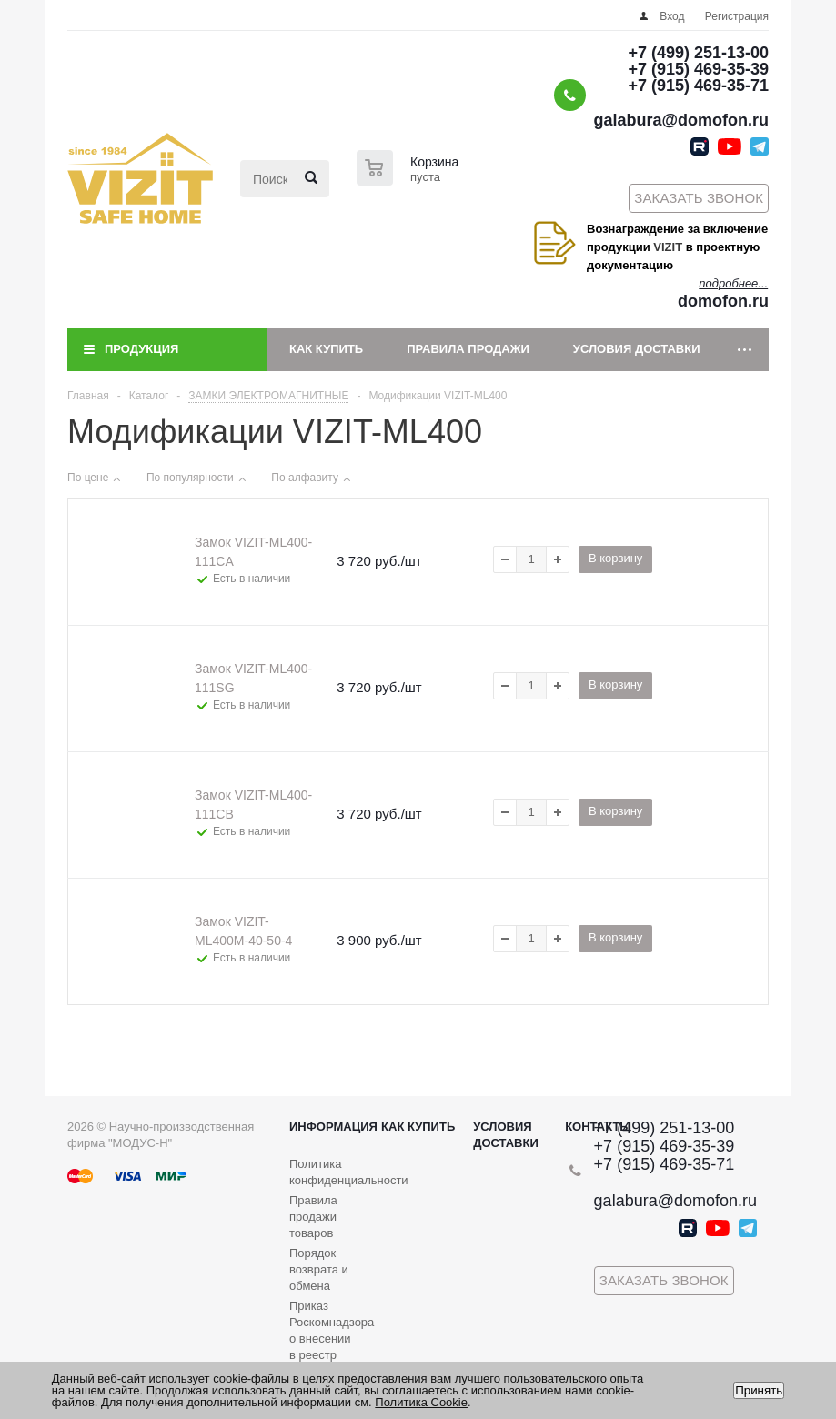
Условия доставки (636, 349)
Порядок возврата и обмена (318, 1269)
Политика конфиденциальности (348, 1172)
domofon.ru (723, 301)
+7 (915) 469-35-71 (698, 85)
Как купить (326, 349)
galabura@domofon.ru (681, 120)
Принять (758, 1390)
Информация (333, 1126)
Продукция (141, 349)
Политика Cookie (421, 1402)
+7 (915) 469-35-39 (698, 69)
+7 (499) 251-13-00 (698, 53)
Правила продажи (468, 349)
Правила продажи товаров (313, 1216)
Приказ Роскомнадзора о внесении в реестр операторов (331, 1338)
